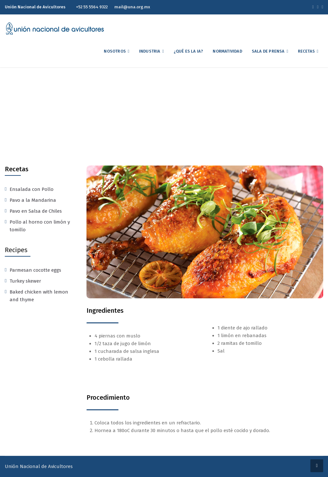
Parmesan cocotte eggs (35, 270)
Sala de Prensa (268, 51)
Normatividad (227, 51)
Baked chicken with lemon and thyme (39, 295)
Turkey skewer (25, 281)
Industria (149, 51)
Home (125, 116)
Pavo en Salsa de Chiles (36, 211)
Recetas (306, 51)
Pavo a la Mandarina (33, 200)
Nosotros (115, 51)
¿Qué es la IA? (188, 51)
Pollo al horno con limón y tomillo (40, 226)
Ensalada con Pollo (31, 189)
